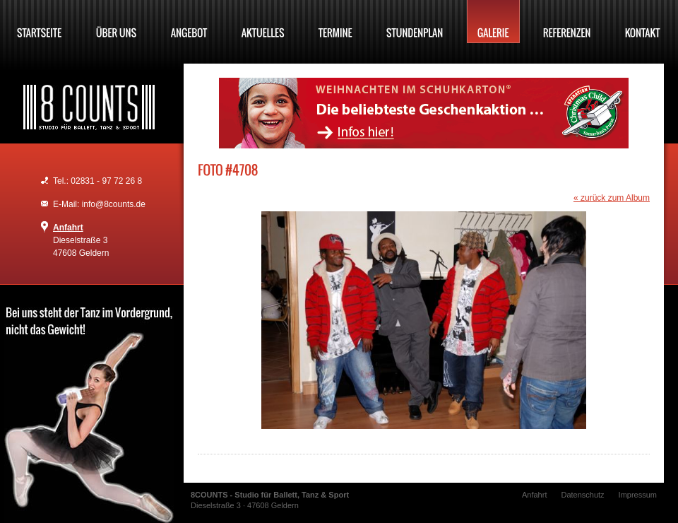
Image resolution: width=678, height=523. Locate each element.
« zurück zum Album (611, 198)
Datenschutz (582, 494)
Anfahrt (68, 228)
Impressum (638, 494)
